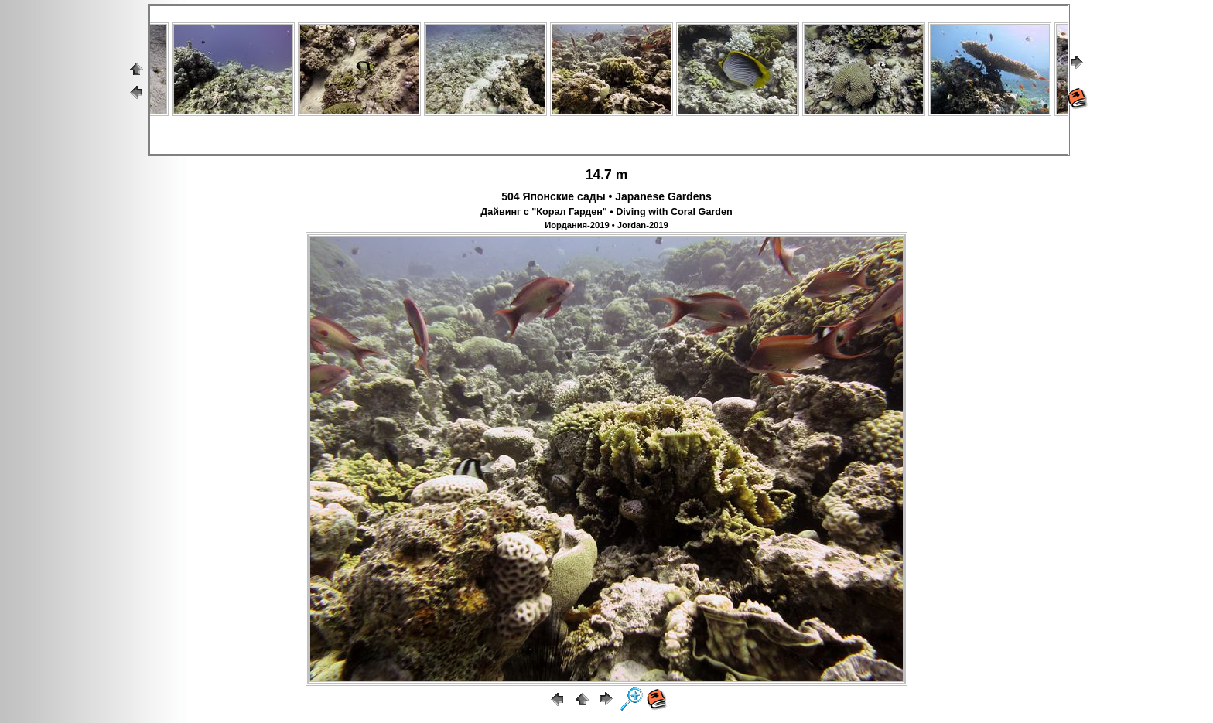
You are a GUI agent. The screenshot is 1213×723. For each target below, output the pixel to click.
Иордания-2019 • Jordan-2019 (606, 225)
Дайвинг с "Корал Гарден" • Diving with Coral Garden (606, 211)
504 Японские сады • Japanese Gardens (606, 196)
